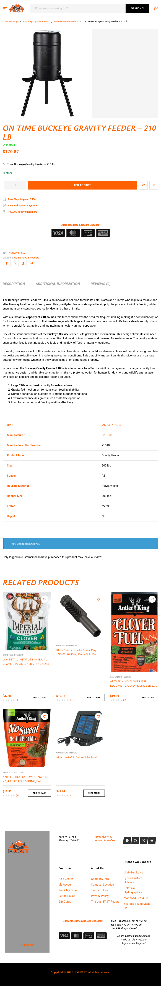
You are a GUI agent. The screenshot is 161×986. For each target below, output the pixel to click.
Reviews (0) (101, 284)
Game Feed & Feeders (66, 21)
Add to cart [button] (39, 697)
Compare (153, 185)
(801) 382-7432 (103, 836)
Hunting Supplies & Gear (36, 21)
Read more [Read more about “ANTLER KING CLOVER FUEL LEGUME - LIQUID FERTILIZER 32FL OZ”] (148, 697)
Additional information (58, 284)
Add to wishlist (143, 185)
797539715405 (111, 425)
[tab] (14, 284)
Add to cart (82, 185)
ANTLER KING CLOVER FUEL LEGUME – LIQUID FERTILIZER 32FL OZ (134, 685)
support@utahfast (105, 840)
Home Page (11, 21)
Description (14, 284)
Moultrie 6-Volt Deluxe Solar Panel (76, 757)
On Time (107, 435)
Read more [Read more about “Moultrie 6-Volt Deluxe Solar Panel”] (94, 793)
